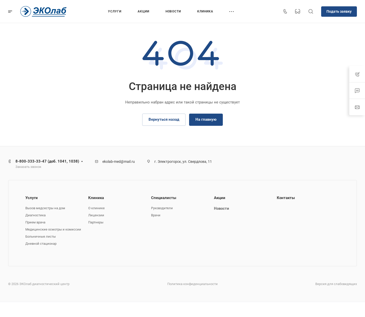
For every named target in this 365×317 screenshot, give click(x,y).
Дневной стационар (41, 243)
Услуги (31, 198)
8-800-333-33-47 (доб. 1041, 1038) (47, 161)
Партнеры (95, 222)
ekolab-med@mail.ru (118, 162)
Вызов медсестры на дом (45, 208)
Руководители (162, 208)
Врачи (155, 215)
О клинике (96, 208)
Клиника (96, 198)
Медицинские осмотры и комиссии (53, 229)
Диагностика (35, 215)
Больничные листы (40, 236)
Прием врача (35, 222)
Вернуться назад (164, 119)
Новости (221, 208)
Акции (219, 198)
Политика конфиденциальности (192, 284)
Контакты (286, 198)
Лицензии (96, 215)
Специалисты (163, 198)
